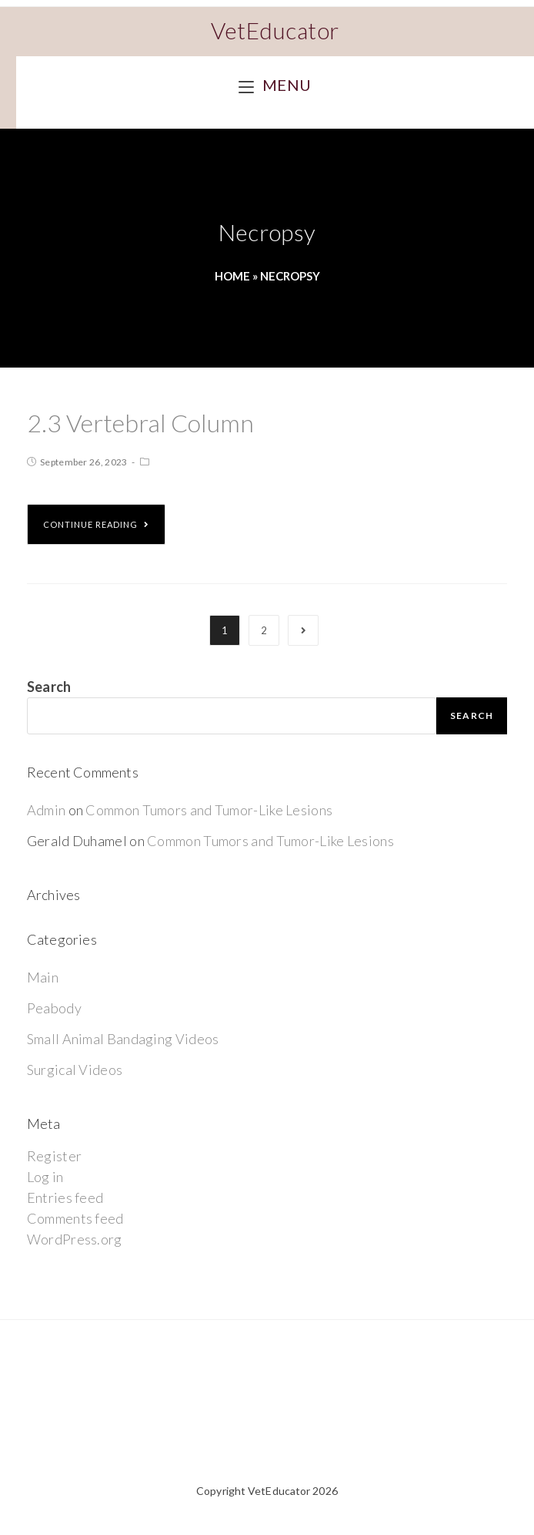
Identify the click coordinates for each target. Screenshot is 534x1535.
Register (54, 1155)
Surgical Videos (75, 1069)
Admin (46, 809)
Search (49, 686)
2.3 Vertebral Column (140, 423)
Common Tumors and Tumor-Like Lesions (208, 809)
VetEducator (275, 30)
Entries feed (65, 1197)
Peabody (54, 1007)
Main (42, 977)
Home (232, 276)
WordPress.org (74, 1239)
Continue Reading (96, 524)
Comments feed (75, 1218)
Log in (45, 1176)
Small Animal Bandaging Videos (123, 1038)
